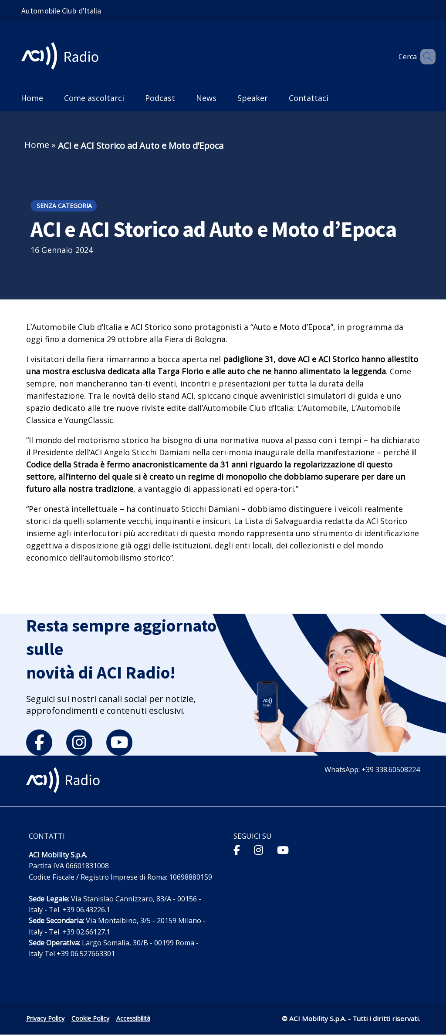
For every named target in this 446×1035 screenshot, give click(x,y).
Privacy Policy (45, 1018)
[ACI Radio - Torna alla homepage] (63, 57)
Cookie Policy (90, 1018)
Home (36, 145)
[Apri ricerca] (425, 56)
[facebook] (39, 742)
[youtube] (119, 742)
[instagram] (79, 742)
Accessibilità (133, 1018)
